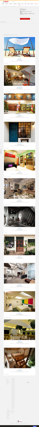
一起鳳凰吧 (19, 369)
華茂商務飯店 (19, 341)
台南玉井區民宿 (13, 397)
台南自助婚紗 (8, 415)
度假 (6, 63)
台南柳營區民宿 (13, 378)
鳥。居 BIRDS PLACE (19, 143)
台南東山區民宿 (13, 389)
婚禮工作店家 (8, 417)
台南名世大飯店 (19, 115)
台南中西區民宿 (19, 86)
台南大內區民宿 (13, 379)
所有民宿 (7, 379)
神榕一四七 (19, 256)
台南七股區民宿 (13, 386)
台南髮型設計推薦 (8, 414)
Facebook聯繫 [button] (34, 426)
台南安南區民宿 (13, 398)
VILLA (8, 91)
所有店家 (7, 380)
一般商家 (7, 416)
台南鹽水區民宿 (13, 387)
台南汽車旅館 (13, 407)
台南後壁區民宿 (13, 388)
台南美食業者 (8, 418)
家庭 (7, 63)
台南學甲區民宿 (13, 390)
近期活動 (19, 5)
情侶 (6, 91)
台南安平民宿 (13, 399)
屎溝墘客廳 (19, 228)
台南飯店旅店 (19, 114)
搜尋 (25, 1)
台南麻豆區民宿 (13, 380)
